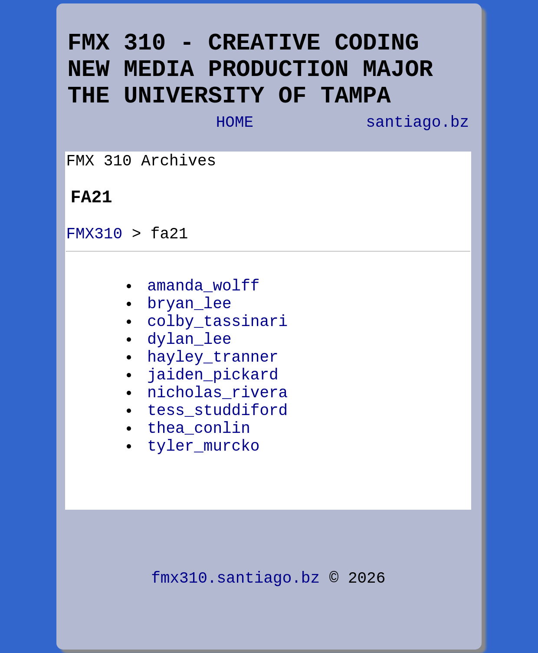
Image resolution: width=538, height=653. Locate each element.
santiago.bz (417, 123)
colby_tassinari (217, 322)
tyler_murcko (203, 446)
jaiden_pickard (212, 375)
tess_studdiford (217, 411)
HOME (234, 123)
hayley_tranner (212, 357)
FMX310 (94, 234)
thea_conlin (198, 429)
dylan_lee (189, 340)
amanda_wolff (203, 286)
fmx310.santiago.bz (235, 578)
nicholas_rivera (217, 393)
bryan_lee (189, 304)
